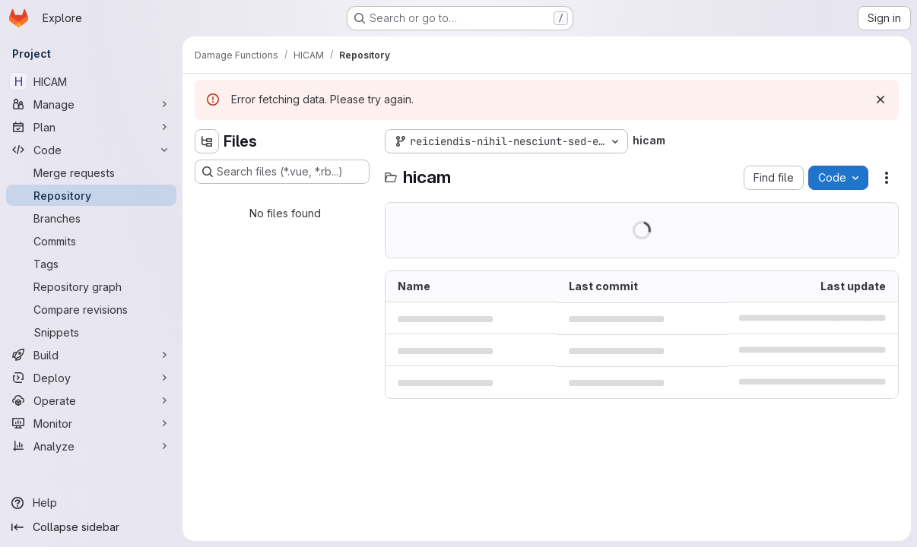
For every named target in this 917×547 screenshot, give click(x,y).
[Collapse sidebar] (91, 527)
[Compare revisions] (91, 309)
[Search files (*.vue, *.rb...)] (282, 172)
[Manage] (91, 104)
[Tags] (91, 263)
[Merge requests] (91, 172)
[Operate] (91, 400)
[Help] (91, 503)
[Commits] (91, 240)
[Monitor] (91, 423)
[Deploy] (91, 377)
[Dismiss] (880, 99)
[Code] (91, 149)
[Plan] (91, 127)
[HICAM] (91, 81)
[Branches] (91, 218)
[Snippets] (91, 332)
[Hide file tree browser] (207, 141)
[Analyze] (91, 446)
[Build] (91, 354)
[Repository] (91, 195)
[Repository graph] (91, 286)
